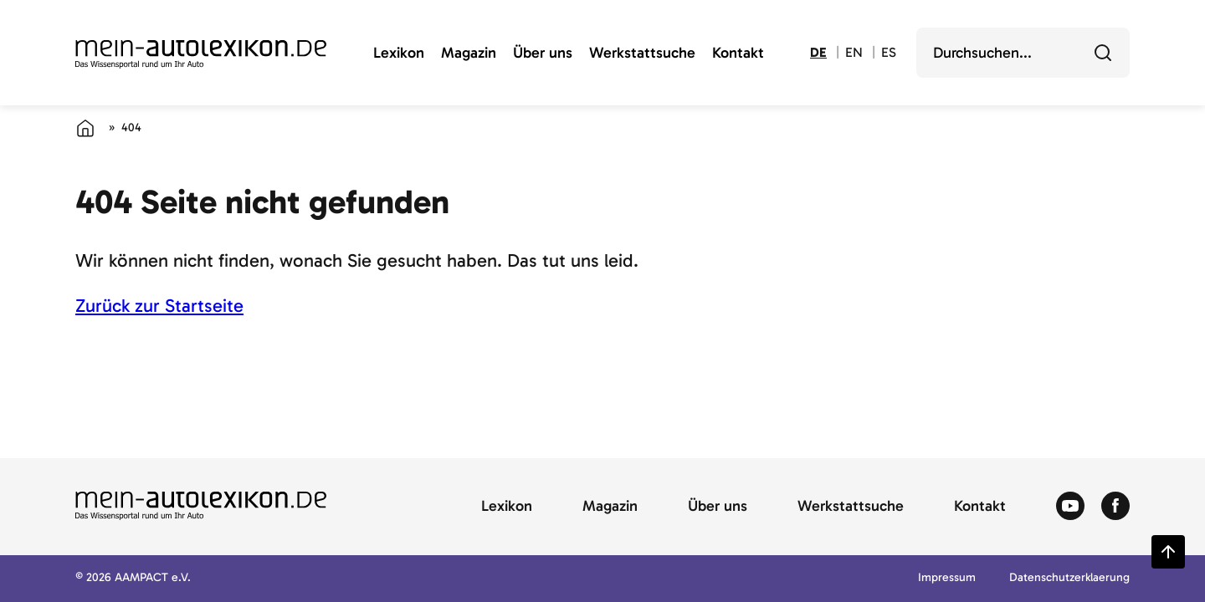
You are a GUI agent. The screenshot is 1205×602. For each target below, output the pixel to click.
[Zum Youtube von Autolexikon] (1070, 507)
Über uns (542, 53)
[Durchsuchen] (1103, 53)
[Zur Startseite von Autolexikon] (200, 54)
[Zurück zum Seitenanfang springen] (1168, 552)
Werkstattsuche (642, 53)
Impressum (947, 578)
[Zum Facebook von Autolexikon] (1115, 507)
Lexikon (398, 53)
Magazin (468, 53)
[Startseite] (85, 128)
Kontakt (738, 53)
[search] (1011, 52)
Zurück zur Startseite (159, 305)
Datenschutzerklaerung (1069, 578)
